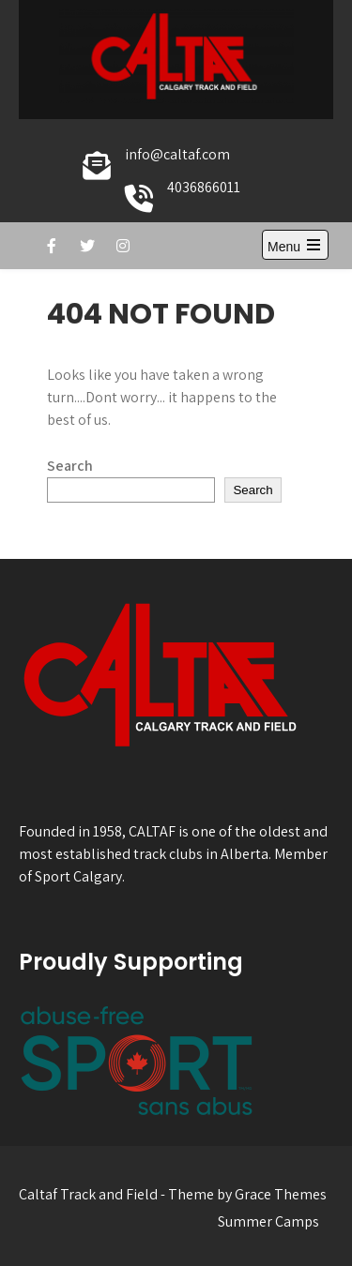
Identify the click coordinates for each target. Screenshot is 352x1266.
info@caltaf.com (177, 154)
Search (70, 465)
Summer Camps (268, 1221)
